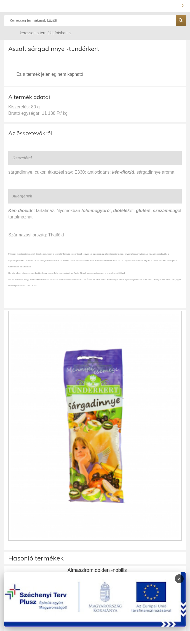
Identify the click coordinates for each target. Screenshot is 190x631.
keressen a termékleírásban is (40, 33)
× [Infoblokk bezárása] (179, 579)
